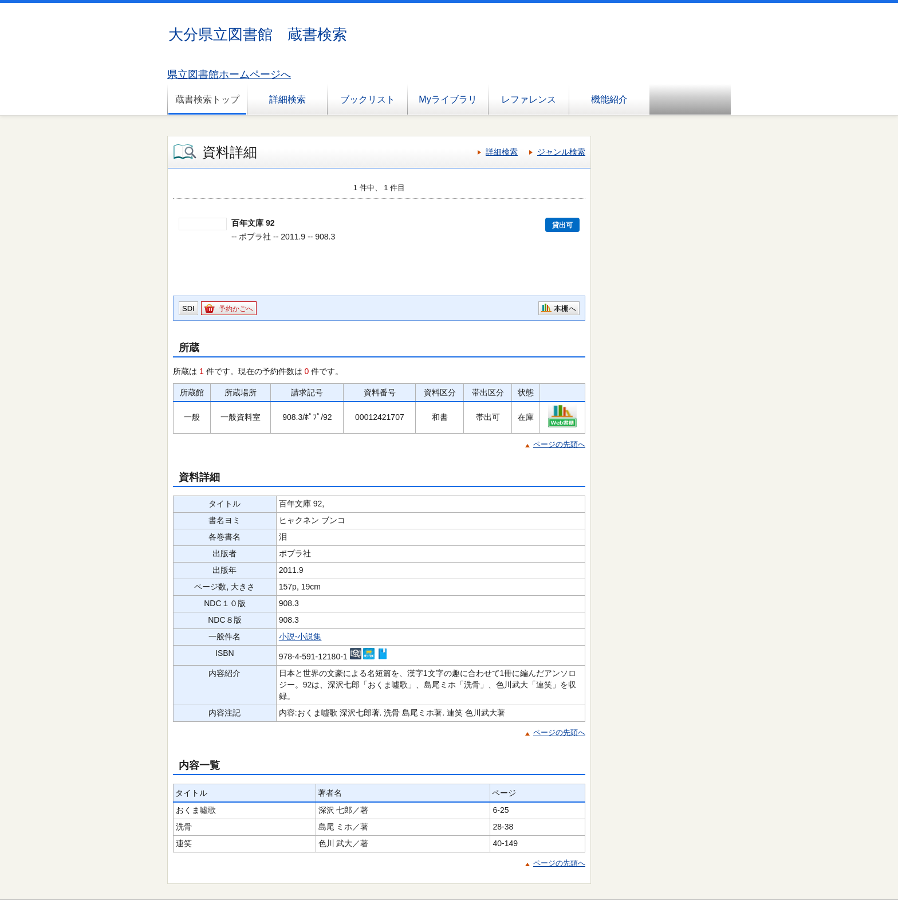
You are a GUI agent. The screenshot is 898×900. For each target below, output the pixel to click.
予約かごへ (236, 309)
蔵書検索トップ (207, 99)
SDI (188, 308)
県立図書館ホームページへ (229, 74)
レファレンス (528, 99)
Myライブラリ (447, 99)
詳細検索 (287, 99)
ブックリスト (367, 99)
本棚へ (565, 308)
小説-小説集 (300, 636)
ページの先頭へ (559, 444)
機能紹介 (609, 99)
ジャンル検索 (561, 151)
